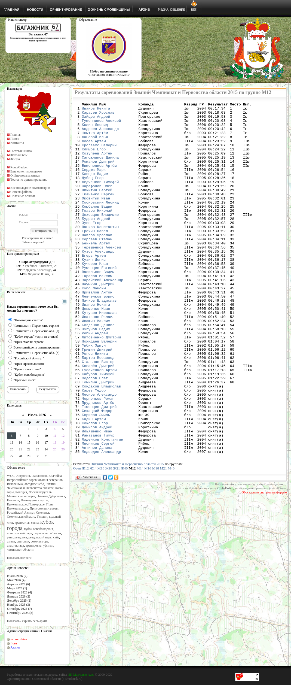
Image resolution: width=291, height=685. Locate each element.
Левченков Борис (98, 335)
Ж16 (100, 539)
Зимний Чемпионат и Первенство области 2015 (127, 534)
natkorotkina (19, 639)
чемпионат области (20, 549)
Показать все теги (19, 558)
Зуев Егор (92, 247)
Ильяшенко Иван (97, 497)
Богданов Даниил (98, 369)
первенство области (47, 533)
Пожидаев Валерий (99, 389)
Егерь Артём (94, 286)
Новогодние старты (34, 500)
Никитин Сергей (97, 207)
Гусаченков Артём (99, 423)
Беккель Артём (96, 271)
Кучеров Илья (95, 296)
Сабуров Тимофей (98, 428)
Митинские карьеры (21, 496)
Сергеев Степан (97, 266)
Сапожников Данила (100, 168)
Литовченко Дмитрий (101, 384)
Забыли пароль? (33, 242)
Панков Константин (100, 252)
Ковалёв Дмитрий (98, 418)
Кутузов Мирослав (99, 355)
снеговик (23, 541)
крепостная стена (27, 523)
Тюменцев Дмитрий (99, 467)
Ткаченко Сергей (98, 212)
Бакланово (39, 476)
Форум (15, 159)
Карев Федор (94, 448)
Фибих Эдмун (94, 394)
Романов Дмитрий (98, 173)
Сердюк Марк (94, 183)
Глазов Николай (97, 232)
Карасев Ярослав (98, 114)
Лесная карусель (40, 492)
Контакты (17, 143)
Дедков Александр (38, 270)
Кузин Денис (94, 291)
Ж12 (85, 539)
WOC (11, 476)
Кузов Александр (98, 281)
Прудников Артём (98, 462)
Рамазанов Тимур (98, 502)
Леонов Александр (99, 453)
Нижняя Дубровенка (51, 496)
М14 (140, 539)
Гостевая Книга (21, 151)
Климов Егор (94, 158)
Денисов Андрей (97, 492)
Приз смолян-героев (44, 508)
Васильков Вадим (98, 306)
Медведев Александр (101, 521)
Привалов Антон (97, 330)
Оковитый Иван (96, 217)
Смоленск (43, 512)
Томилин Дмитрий (98, 438)
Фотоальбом (18, 155)
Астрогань (23, 476)
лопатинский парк (19, 533)
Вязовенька (15, 484)
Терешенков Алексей (101, 276)
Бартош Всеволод (98, 409)
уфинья (48, 545)
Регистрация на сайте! (37, 238)
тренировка (33, 545)
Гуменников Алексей (101, 124)
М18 (155, 539)
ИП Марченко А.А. (81, 675)
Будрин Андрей (96, 242)
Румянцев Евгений (99, 301)
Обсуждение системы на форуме (264, 563)
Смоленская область (21, 517)
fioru (14, 643)
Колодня (21, 492)
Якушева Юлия (38, 274)
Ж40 (124, 539)
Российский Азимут (21, 512)
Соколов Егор (95, 487)
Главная (15, 135)
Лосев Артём (94, 149)
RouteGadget (18, 167)
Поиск (14, 139)
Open (77, 539)
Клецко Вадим (95, 188)
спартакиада (15, 545)
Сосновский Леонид (100, 222)
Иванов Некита (96, 109)
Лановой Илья (95, 144)
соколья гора (39, 541)
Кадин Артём (94, 482)
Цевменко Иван (96, 350)
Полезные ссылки (22, 196)
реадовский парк (39, 537)
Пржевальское (17, 504)
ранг (10, 537)
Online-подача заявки (25, 175)
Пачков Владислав (99, 340)
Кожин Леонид (95, 129)
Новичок (13, 500)
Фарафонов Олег (97, 203)
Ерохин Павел (95, 256)
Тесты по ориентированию (28, 179)
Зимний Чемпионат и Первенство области (32, 486)
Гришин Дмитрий (97, 399)
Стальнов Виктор (98, 413)
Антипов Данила (97, 516)
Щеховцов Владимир (100, 237)
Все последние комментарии (30, 188)
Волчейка (55, 476)
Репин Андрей (95, 379)
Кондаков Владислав (101, 443)
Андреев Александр (100, 134)
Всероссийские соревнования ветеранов (35, 480)
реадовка (20, 537)
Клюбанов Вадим (97, 227)
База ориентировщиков (26, 171)
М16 (147, 539)
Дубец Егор (93, 193)
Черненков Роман (98, 458)
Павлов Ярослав (97, 261)
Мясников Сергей (98, 512)
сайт (56, 537)
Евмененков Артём (99, 178)
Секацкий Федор (97, 472)
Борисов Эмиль (96, 477)
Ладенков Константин (102, 507)
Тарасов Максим (97, 310)
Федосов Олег (95, 433)
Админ (15, 647)
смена (11, 541)
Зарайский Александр (102, 315)
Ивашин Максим (96, 364)
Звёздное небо (34, 484)
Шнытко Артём (95, 139)
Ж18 (108, 539)
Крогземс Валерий (99, 153)
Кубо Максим (94, 325)
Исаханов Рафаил (98, 359)
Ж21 (116, 539)
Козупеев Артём (97, 163)
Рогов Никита (95, 404)
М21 (163, 539)
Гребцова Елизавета (38, 266)
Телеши (42, 517)
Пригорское (36, 504)
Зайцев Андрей (96, 119)
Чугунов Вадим (96, 374)
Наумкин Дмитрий (98, 320)
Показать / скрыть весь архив (27, 621)
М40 (171, 539)
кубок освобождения (38, 529)
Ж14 (93, 539)
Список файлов (21, 192)
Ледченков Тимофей (100, 198)
